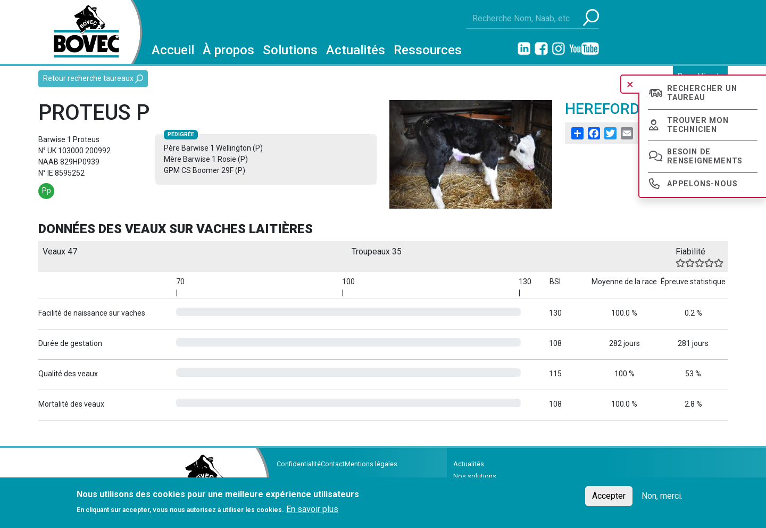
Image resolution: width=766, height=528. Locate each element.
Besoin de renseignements (705, 156)
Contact (333, 464)
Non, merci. (662, 496)
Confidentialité (299, 464)
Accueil (173, 50)
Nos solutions (474, 476)
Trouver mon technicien (698, 125)
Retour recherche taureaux (93, 78)
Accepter (609, 496)
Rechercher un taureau (702, 93)
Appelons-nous (702, 183)
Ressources (428, 50)
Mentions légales (371, 464)
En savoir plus (312, 509)
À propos (228, 50)
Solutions (290, 50)
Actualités (355, 50)
